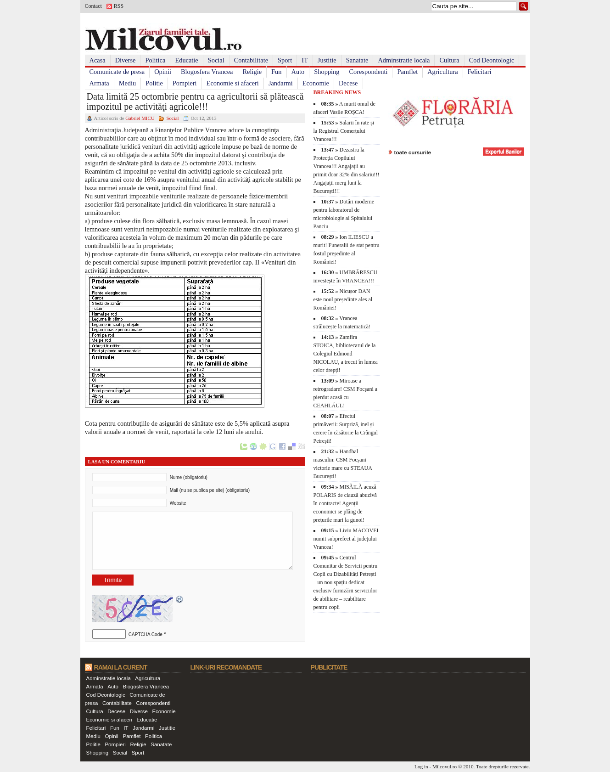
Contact (93, 6)
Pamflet (407, 71)
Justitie (327, 60)
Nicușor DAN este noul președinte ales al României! (343, 299)
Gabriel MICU (139, 118)
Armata (99, 83)
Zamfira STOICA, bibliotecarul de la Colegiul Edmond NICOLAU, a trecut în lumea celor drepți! (345, 353)
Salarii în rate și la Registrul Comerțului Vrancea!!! (344, 130)
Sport (285, 60)
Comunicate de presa (117, 71)
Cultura (449, 60)
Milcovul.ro (444, 766)
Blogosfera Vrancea (207, 71)
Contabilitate (251, 60)
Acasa (98, 60)
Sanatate (357, 60)
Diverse (125, 60)
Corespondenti (368, 71)
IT (305, 60)
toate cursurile (412, 152)
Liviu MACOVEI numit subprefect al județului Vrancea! (346, 538)
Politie (154, 83)
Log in (421, 766)
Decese (348, 83)
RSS (118, 6)
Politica (155, 60)
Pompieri (185, 83)
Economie (315, 83)
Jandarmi (281, 83)
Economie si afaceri (233, 83)
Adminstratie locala (404, 60)
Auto (298, 71)
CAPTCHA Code (145, 634)
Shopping (326, 71)
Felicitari (480, 71)
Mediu (127, 83)
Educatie (186, 60)
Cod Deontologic (492, 60)
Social (216, 60)
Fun (276, 71)
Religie (252, 71)
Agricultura (442, 71)
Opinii (162, 71)
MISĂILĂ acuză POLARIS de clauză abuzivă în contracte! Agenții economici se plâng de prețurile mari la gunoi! (345, 503)
